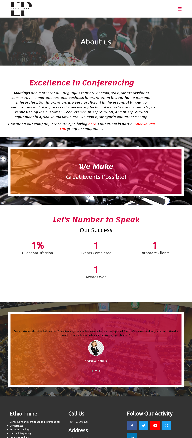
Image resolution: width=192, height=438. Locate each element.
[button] (92, 342)
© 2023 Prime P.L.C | (86, 434)
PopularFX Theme (107, 434)
